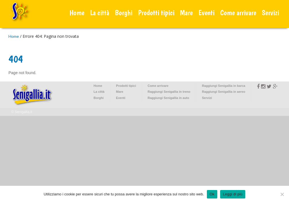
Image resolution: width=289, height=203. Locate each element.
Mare (186, 12)
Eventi (206, 12)
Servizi (270, 12)
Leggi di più (233, 194)
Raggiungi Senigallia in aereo (223, 91)
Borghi (123, 12)
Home (76, 12)
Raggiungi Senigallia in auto (168, 98)
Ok (212, 194)
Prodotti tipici (156, 12)
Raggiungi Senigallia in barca (223, 85)
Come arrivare (238, 12)
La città (99, 12)
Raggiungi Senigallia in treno (169, 91)
